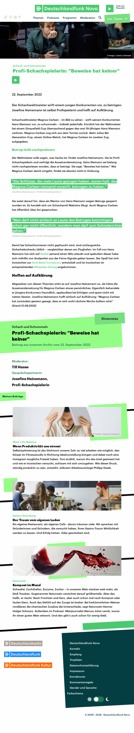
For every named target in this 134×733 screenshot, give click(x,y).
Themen (38, 17)
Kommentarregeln (81, 682)
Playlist (118, 18)
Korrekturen (77, 676)
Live (109, 18)
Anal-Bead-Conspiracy (46, 262)
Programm (70, 17)
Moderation (87, 17)
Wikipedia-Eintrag (45, 266)
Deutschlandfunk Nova (85, 643)
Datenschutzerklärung (84, 665)
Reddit (44, 253)
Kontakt (75, 648)
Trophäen (76, 659)
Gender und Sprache (83, 687)
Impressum (77, 671)
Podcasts (53, 17)
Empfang (76, 654)
